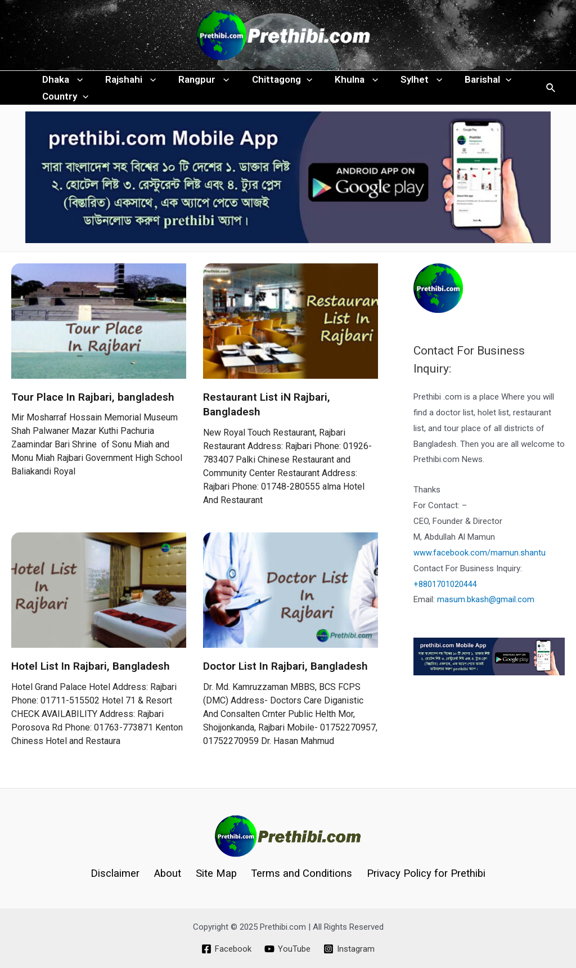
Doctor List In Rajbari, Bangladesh (285, 688)
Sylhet (403, 85)
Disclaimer (120, 873)
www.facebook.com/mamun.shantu (479, 575)
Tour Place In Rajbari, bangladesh (92, 419)
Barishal (466, 85)
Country (63, 113)
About (169, 873)
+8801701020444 (445, 607)
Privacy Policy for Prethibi (421, 873)
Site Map (215, 873)
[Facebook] (225, 949)
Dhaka (60, 85)
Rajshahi (125, 85)
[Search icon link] (551, 99)
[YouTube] (287, 949)
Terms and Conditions (298, 873)
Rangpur (195, 85)
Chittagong (270, 85)
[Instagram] (350, 949)
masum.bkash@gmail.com (486, 622)
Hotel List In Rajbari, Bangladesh (90, 688)
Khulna (341, 85)
